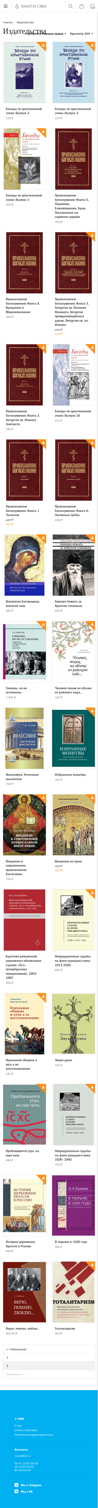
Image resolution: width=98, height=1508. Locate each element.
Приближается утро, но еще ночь (22, 1153)
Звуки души (63, 1060)
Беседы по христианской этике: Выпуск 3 (24, 111)
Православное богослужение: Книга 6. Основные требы (72, 510)
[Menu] (5, 6)
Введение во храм (68, 861)
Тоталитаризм (65, 1328)
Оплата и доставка (26, 1430)
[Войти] (92, 6)
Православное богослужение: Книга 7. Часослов (23, 510)
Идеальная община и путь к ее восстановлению (21, 1064)
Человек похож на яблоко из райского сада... (73, 690)
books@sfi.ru (23, 1455)
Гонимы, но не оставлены (16, 690)
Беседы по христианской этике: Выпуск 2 (73, 111)
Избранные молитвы (70, 774)
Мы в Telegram (28, 1485)
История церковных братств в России (20, 1244)
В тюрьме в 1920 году (71, 1242)
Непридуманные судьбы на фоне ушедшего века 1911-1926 (73, 960)
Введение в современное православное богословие (16, 867)
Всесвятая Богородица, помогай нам (23, 603)
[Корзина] (81, 6)
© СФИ (19, 1418)
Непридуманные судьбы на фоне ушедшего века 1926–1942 (73, 1155)
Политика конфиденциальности (34, 1434)
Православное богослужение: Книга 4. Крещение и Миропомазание (23, 305)
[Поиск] (70, 6)
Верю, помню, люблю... (23, 1328)
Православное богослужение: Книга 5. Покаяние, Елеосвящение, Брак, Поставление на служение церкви (72, 206)
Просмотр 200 (81, 33)
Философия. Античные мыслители (22, 777)
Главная (8, 22)
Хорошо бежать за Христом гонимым (68, 603)
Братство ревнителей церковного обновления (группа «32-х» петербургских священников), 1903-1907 (23, 966)
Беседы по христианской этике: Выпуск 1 (24, 197)
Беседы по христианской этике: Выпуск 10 (73, 413)
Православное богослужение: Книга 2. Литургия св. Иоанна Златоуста (23, 417)
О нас (18, 1425)
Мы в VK (24, 1491)
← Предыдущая (16, 1349)
